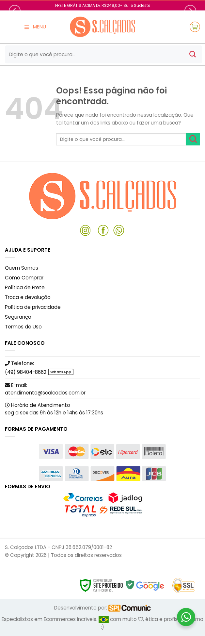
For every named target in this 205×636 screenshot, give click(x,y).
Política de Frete (25, 287)
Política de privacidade (33, 307)
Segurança (18, 316)
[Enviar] (193, 54)
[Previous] (15, 11)
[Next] (190, 11)
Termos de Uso (23, 326)
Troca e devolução (28, 297)
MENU (35, 27)
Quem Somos (21, 267)
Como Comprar (24, 277)
